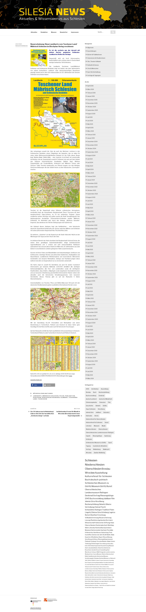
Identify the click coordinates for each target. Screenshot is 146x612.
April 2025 (90, 127)
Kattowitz (89, 416)
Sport (110, 442)
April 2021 (90, 295)
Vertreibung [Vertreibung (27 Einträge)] (89, 507)
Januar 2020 (91, 347)
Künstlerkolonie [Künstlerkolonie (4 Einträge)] (105, 548)
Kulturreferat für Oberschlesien (95, 419)
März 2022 (90, 256)
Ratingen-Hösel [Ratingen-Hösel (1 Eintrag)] (110, 577)
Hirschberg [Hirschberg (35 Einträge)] (99, 501)
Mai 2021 (90, 291)
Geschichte (89, 405)
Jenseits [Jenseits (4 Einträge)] (93, 550)
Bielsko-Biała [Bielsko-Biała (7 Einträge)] (106, 541)
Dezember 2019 (92, 350)
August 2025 (91, 113)
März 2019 (90, 378)
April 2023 (90, 211)
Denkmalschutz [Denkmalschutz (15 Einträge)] (101, 525)
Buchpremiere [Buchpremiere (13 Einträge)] (106, 528)
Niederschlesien (91, 429)
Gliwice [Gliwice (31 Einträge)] (108, 504)
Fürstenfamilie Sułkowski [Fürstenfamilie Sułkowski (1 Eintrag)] (102, 575)
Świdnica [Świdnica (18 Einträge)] (94, 520)
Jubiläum (98, 412)
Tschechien (42, 399)
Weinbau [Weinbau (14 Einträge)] (111, 525)
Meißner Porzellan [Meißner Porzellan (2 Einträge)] (103, 562)
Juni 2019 (90, 371)
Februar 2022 (91, 260)
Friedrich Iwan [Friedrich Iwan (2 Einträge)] (95, 566)
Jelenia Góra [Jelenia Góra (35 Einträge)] (90, 501)
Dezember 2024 (92, 141)
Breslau (88, 392)
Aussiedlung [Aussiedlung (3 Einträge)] (103, 550)
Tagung (88, 446)
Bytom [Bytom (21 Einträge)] (87, 515)
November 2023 (92, 187)
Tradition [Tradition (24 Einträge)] (105, 510)
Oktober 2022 (91, 232)
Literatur (88, 426)
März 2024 (90, 173)
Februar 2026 (91, 93)
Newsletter (64, 32)
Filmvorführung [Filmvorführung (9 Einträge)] (107, 537)
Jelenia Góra (89, 412)
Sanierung (107, 436)
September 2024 (92, 152)
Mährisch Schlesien (51, 396)
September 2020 (92, 319)
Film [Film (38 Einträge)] (113, 498)
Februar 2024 (91, 176)
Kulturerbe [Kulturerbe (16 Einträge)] (99, 523)
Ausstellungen (91, 51)
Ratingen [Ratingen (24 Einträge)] (98, 510)
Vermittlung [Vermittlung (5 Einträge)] (103, 543)
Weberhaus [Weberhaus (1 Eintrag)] (110, 575)
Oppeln (88, 436)
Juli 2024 (90, 159)
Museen (53, 32)
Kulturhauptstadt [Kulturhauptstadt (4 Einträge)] (96, 545)
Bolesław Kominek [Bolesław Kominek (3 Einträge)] (99, 558)
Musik (103, 426)
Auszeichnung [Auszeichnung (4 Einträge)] (105, 545)
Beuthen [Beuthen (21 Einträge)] (94, 515)
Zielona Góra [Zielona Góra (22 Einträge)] (96, 512)
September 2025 (92, 110)
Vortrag (88, 449)
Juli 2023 (89, 201)
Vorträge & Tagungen (94, 75)
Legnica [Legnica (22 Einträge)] (112, 512)
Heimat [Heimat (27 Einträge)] (98, 507)
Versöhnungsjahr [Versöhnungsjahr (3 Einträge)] (89, 558)
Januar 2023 (91, 221)
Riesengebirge (97, 436)
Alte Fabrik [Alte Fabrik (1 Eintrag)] (92, 577)
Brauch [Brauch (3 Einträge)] (98, 550)
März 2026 (90, 89)
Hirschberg (101, 409)
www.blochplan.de (36, 380)
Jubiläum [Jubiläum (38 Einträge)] (107, 498)
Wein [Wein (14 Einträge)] (87, 528)
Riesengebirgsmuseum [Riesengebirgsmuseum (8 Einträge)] (105, 539)
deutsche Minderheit (105, 399)
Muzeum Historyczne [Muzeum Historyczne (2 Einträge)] (103, 570)
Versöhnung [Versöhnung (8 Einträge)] (88, 539)
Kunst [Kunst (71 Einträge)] (109, 486)
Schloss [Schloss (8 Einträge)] (95, 539)
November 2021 (92, 270)
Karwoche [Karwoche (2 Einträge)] (105, 560)
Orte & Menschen (92, 68)
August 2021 (91, 281)
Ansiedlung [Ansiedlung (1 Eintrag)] (110, 579)
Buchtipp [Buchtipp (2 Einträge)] (95, 568)
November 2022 (92, 228)
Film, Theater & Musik (94, 61)
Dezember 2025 (92, 100)
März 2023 (90, 215)
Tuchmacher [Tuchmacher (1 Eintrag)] (104, 579)
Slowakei (64, 397)
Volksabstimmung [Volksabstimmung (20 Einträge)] (92, 518)
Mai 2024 (90, 166)
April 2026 (90, 86)
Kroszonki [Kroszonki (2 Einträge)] (111, 564)
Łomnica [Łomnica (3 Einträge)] (112, 552)
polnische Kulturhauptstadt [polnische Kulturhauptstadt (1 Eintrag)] (101, 577)
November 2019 (92, 354)
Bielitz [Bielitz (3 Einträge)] (86, 556)
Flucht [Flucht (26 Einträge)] (103, 507)
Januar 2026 (91, 96)
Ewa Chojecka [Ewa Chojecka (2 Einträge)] (88, 562)
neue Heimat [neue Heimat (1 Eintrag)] (112, 581)
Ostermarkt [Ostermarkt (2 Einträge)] (95, 570)
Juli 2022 (89, 242)
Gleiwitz (98, 405)
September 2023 (92, 194)
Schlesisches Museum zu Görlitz (96, 442)
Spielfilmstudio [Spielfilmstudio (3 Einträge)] (92, 556)
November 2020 (92, 312)
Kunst (106, 422)
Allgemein (90, 47)
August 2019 (91, 364)
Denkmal (101, 395)
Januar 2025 (91, 138)
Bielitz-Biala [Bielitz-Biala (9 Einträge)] (110, 535)
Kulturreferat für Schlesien (94, 422)
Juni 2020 (90, 329)
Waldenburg (97, 449)
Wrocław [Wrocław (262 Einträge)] (90, 472)
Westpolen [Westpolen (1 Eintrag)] (96, 581)
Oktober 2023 (91, 190)
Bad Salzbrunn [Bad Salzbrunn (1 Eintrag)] (107, 573)
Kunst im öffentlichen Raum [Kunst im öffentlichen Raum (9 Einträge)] (93, 537)
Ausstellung (104, 389)
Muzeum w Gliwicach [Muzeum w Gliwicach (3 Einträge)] (109, 558)
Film (109, 402)
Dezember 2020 (92, 309)
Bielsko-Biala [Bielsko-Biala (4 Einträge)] (97, 548)
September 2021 (92, 277)
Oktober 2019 (91, 357)
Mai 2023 (90, 208)
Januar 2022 (91, 263)
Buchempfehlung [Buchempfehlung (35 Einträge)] (92, 504)
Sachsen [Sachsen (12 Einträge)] (104, 530)
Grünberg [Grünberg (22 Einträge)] (105, 512)
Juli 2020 (90, 326)
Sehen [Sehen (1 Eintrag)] (90, 587)
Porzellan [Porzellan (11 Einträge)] (110, 530)
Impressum (75, 32)
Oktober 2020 (91, 316)
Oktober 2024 (91, 148)
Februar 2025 (91, 134)
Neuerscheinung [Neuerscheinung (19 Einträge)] (105, 518)
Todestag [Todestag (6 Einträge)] (88, 543)
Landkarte (37, 396)
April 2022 (90, 253)
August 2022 (91, 239)
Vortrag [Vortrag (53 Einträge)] (96, 495)
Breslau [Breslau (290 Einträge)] (106, 468)
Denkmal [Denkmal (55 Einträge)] (89, 495)
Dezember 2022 (92, 225)
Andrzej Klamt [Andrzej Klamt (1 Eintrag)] (88, 579)
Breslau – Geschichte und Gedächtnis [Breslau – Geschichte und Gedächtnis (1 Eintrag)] (103, 585)
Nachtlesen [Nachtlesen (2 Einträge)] (92, 564)
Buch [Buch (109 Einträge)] (87, 479)
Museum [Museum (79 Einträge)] (96, 486)
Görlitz (105, 405)
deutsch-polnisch (91, 399)
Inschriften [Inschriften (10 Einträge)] (88, 535)
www (70, 376)
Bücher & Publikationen (22, 45)
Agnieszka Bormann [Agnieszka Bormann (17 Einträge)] (105, 520)
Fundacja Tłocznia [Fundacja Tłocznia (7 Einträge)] (96, 541)
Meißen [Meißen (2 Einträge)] (106, 564)
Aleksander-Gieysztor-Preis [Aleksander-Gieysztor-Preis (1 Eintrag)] (90, 583)
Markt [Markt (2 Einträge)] (93, 573)
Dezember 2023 (92, 183)
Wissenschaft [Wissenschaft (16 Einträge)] (90, 523)
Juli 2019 (89, 368)
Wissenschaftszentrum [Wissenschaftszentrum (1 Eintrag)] (90, 585)
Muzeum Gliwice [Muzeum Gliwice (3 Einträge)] (101, 554)
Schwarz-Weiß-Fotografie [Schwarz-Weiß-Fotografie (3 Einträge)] (98, 552)
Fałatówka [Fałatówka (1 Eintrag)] (87, 577)
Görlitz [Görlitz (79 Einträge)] (103, 486)
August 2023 (91, 197)
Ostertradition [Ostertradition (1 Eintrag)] (90, 575)
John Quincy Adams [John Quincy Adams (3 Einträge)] (90, 560)
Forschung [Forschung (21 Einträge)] (101, 515)
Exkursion (102, 402)
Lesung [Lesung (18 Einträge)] (88, 520)
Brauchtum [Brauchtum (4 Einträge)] (88, 550)
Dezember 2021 (92, 267)
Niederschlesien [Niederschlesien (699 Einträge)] (94, 464)
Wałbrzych (106, 449)
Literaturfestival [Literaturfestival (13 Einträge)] (95, 528)
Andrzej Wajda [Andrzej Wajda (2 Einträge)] (95, 562)
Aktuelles (34, 32)
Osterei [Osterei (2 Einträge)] (97, 560)
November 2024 (92, 145)
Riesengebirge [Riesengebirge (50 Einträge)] (107, 495)
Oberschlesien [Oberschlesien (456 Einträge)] (93, 468)
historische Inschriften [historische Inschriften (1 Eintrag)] (96, 579)
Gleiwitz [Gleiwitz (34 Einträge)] (102, 504)
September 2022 (92, 235)
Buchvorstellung (91, 395)
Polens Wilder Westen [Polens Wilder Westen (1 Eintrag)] (89, 581)
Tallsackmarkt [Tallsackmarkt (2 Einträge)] (88, 566)
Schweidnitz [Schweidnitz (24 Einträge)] (89, 510)
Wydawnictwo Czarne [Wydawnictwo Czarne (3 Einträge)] (91, 554)
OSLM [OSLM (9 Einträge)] (104, 535)
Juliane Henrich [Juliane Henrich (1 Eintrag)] (103, 583)
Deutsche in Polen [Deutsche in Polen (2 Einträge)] (99, 564)
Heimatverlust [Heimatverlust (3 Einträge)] (110, 554)
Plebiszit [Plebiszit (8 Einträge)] (87, 541)
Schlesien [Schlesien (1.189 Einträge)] (91, 460)
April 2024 (90, 169)
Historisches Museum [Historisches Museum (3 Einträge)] (102, 556)
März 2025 (90, 131)
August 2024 (91, 155)
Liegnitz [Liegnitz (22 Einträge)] (88, 512)
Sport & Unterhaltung (93, 72)
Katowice (106, 412)
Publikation (70, 396)
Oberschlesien (103, 429)
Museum (96, 426)
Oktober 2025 (91, 106)
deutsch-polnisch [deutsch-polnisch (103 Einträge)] (99, 479)
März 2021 (90, 298)
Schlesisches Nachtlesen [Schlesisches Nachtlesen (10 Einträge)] (93, 532)
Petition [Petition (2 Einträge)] (100, 568)
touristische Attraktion (100, 446)
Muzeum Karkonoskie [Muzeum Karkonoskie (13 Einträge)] (92, 530)
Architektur (95, 389)
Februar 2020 (91, 343)
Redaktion (44, 32)
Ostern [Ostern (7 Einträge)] (113, 541)
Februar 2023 (91, 218)
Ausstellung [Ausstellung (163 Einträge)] (101, 472)
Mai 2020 (90, 333)
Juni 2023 (90, 204)
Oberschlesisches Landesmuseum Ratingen (100, 432)
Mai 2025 (90, 124)
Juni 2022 (90, 246)
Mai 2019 (90, 375)
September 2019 (92, 361)
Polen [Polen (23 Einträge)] (112, 510)
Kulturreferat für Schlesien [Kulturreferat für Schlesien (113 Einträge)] (98, 476)
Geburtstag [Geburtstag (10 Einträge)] (105, 532)
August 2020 (91, 323)
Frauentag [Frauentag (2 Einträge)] (111, 560)
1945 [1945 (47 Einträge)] (87, 498)
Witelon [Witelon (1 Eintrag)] (98, 583)
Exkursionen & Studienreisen (96, 58)
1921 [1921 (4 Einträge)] (89, 545)
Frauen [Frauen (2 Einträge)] (101, 560)
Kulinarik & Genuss (93, 65)
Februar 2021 (91, 302)
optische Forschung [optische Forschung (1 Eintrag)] (98, 587)
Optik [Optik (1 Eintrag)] (95, 575)
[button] (37, 385)
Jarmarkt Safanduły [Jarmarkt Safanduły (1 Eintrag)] (99, 573)
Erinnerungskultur (91, 402)
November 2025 (92, 103)
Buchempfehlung (104, 392)
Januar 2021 (90, 305)
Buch (94, 392)
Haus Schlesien (90, 409)
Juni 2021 (90, 288)
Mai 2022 (90, 249)
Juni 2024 (90, 162)
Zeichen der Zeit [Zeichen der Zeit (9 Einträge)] (97, 535)
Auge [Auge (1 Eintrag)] (93, 587)
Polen (61, 396)
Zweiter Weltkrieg (99, 452)
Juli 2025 (90, 117)
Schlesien (37, 397)
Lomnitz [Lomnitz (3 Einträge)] (108, 552)
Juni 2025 (90, 120)
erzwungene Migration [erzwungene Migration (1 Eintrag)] (104, 581)
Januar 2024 (91, 180)
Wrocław (88, 452)
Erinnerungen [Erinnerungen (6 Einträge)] (95, 543)
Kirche (97, 416)
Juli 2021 (89, 284)
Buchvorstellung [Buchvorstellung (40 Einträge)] (97, 498)
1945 (87, 389)
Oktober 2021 (91, 274)
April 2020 (90, 336)
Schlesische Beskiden (51, 397)
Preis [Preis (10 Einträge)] (110, 532)
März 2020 (90, 340)
